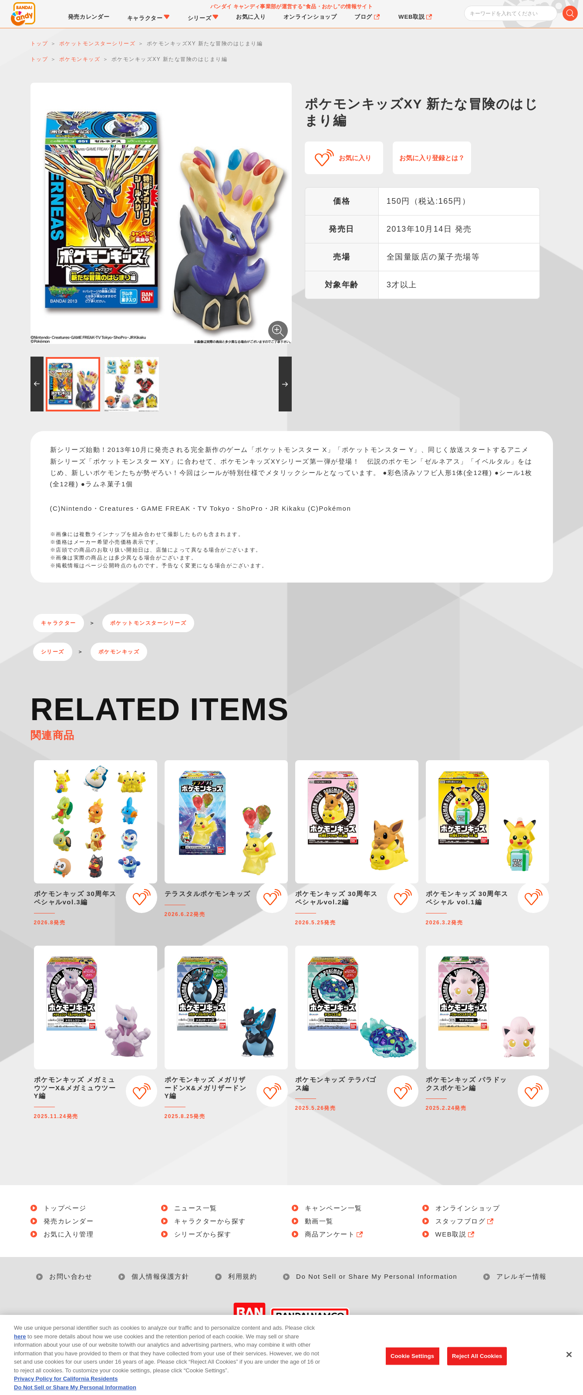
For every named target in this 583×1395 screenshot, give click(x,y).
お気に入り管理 (69, 1234)
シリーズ (52, 652)
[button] (37, 384)
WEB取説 (455, 1234)
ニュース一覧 (195, 1208)
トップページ (65, 1208)
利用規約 (242, 1276)
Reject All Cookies (477, 1369)
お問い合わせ (70, 1276)
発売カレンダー (69, 1221)
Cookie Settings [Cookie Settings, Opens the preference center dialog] (412, 1369)
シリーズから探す (203, 1234)
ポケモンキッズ (119, 652)
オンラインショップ (467, 1208)
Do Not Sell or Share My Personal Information (376, 1276)
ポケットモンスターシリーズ (148, 623)
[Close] (569, 1368)
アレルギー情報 (521, 1276)
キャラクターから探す (210, 1221)
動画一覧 (319, 1221)
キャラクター (58, 623)
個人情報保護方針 (160, 1276)
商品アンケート (335, 1234)
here (20, 1349)
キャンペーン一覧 (333, 1208)
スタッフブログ (465, 1221)
